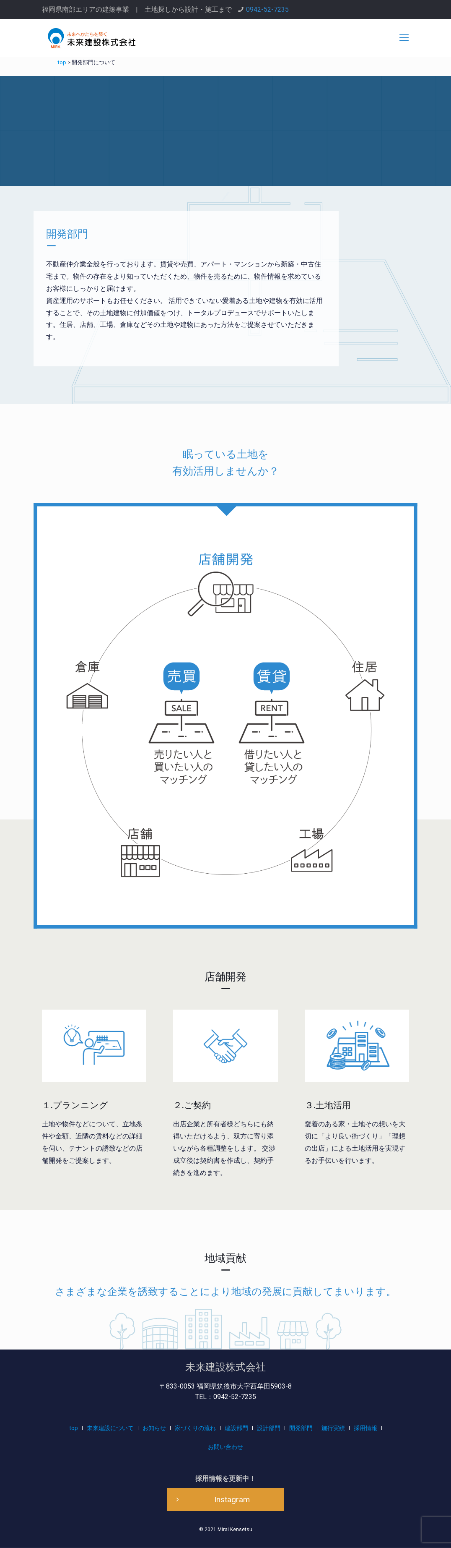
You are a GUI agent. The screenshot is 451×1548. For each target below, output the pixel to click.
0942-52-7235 (267, 9)
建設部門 (236, 1428)
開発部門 (301, 1428)
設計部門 (268, 1428)
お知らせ (154, 1428)
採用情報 (365, 1428)
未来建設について (110, 1428)
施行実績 (333, 1428)
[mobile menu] (404, 38)
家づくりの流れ (195, 1428)
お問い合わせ (225, 1447)
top (73, 1428)
